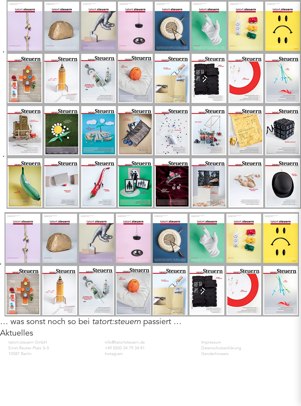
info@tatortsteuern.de (125, 342)
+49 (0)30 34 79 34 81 (125, 348)
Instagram (114, 353)
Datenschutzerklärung (221, 348)
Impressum (211, 342)
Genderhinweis (215, 353)
